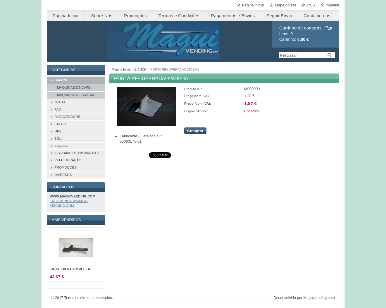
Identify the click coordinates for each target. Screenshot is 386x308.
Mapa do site (285, 5)
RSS (311, 5)
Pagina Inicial (121, 69)
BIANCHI (141, 69)
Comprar (195, 131)
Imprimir (332, 5)
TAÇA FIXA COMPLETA (70, 269)
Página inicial (253, 5)
